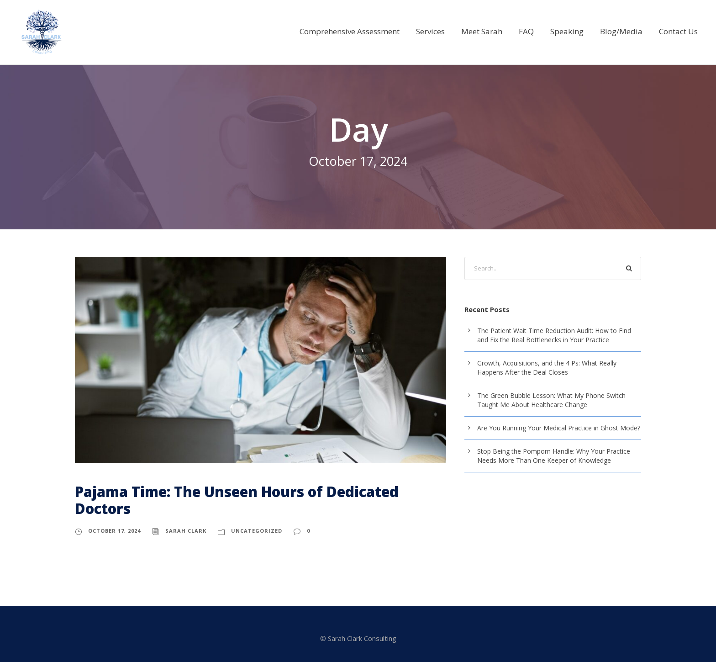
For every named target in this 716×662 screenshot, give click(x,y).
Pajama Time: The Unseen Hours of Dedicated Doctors (237, 500)
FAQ (531, 31)
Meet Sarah (487, 31)
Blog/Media (623, 31)
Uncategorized (256, 530)
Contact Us (678, 31)
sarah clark (185, 530)
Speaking (571, 31)
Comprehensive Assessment (354, 31)
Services (435, 31)
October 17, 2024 (114, 530)
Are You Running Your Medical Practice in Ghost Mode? (556, 428)
